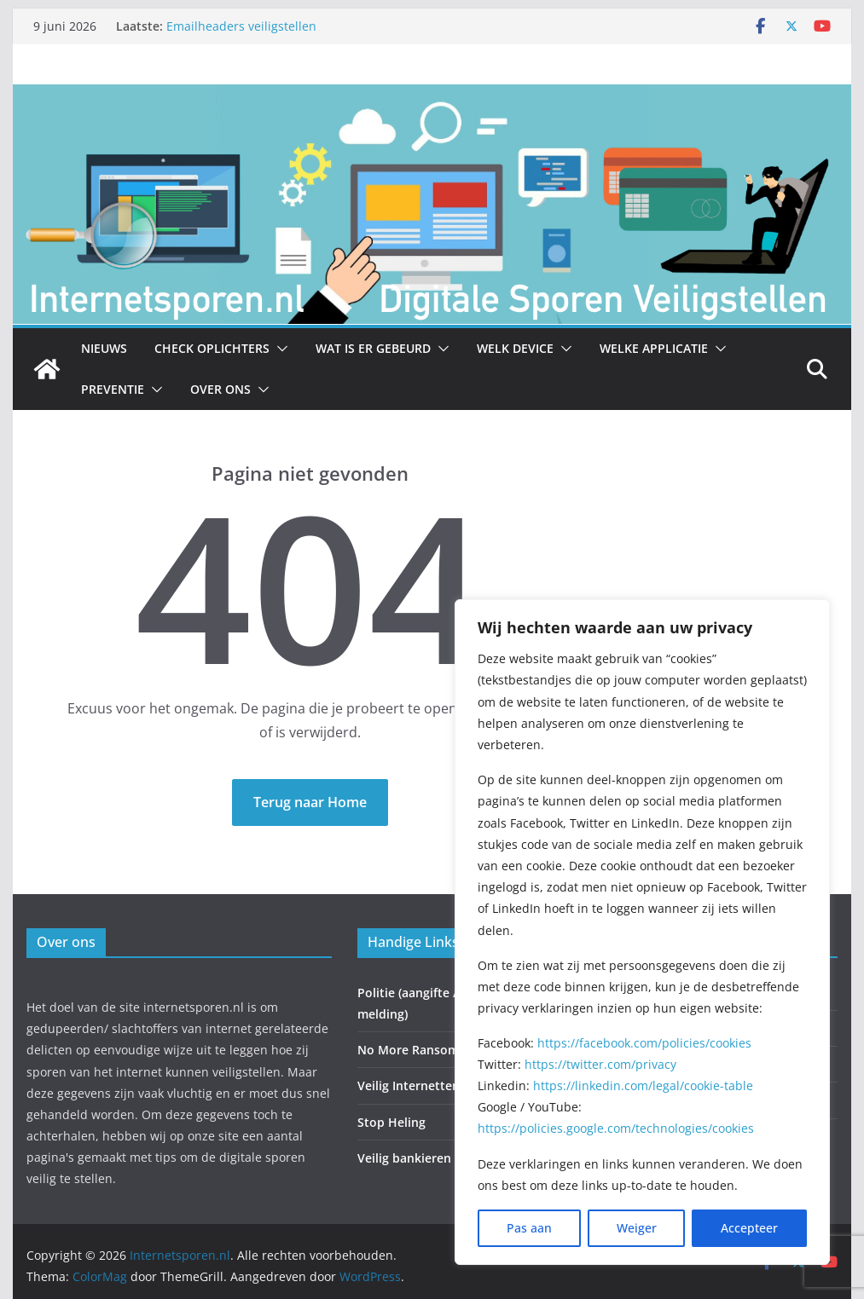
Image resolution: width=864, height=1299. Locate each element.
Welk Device (515, 348)
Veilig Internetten (408, 1085)
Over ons (220, 389)
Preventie (112, 389)
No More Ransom (408, 1050)
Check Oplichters (212, 348)
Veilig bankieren (404, 1158)
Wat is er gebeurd (373, 348)
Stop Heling (391, 1122)
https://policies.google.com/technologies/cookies (616, 1128)
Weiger (637, 1228)
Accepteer (749, 1228)
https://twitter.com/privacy (600, 1064)
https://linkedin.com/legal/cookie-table (643, 1085)
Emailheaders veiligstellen (241, 26)
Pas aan (529, 1228)
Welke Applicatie (654, 348)
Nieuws (104, 348)
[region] (642, 932)
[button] (279, 349)
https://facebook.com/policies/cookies (644, 1043)
